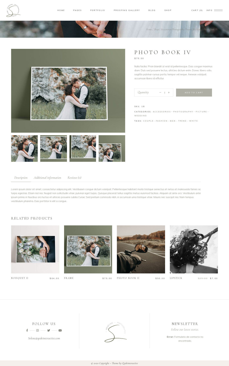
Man (173, 121)
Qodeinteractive (130, 363)
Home (149, 29)
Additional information (47, 178)
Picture (188, 29)
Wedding (197, 29)
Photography (178, 29)
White (193, 121)
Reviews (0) (74, 178)
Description (21, 178)
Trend (182, 121)
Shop (156, 29)
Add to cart (194, 92)
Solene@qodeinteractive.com (44, 338)
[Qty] (164, 92)
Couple (148, 121)
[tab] (21, 178)
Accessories (166, 29)
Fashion (161, 121)
